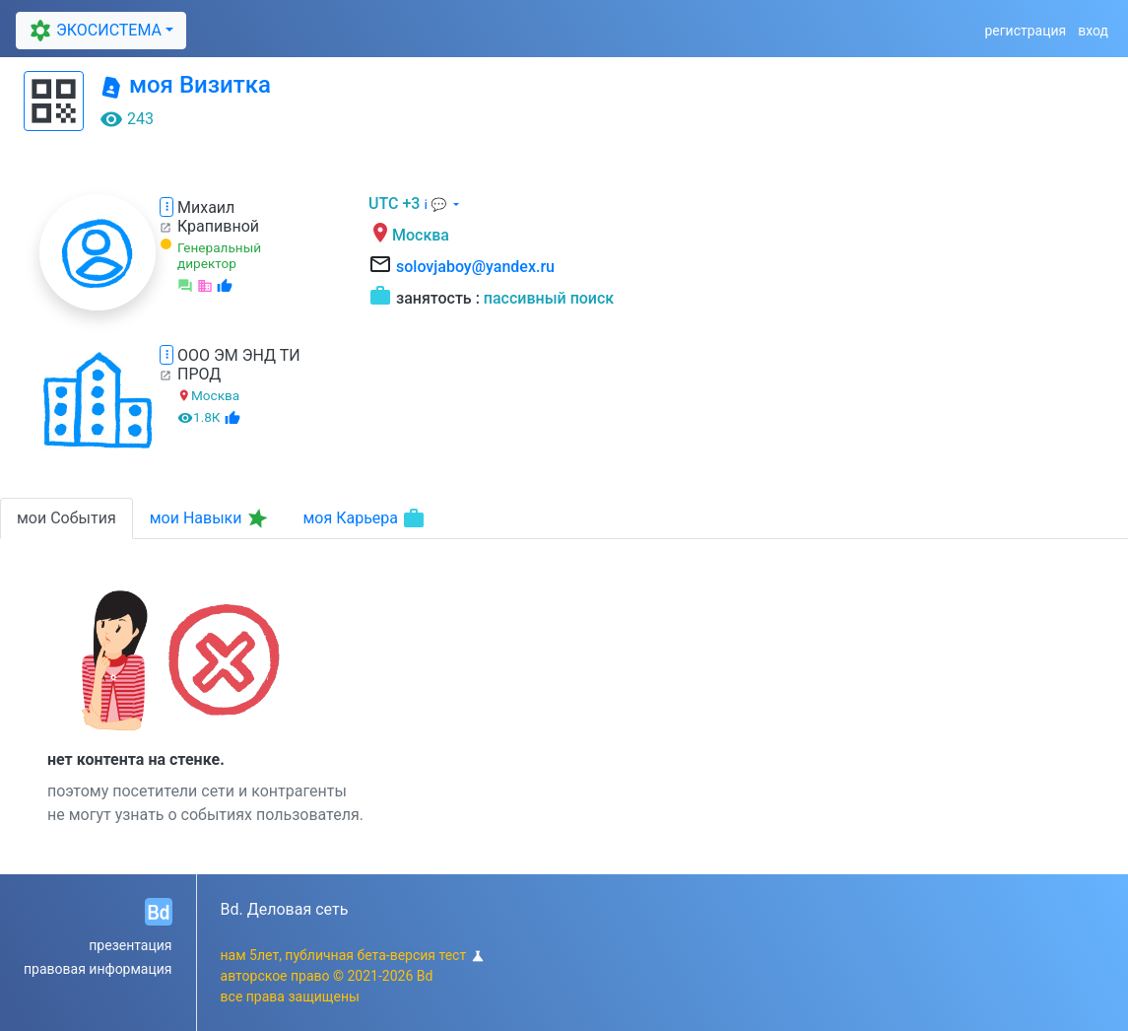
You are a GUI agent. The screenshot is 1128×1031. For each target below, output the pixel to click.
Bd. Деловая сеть (285, 909)
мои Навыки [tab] (211, 518)
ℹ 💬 (436, 204)
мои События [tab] (66, 518)
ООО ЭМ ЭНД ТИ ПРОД (238, 364)
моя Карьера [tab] (364, 518)
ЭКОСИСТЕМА (93, 30)
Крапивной (218, 226)
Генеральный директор (219, 255)
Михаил (205, 207)
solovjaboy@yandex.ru (475, 266)
